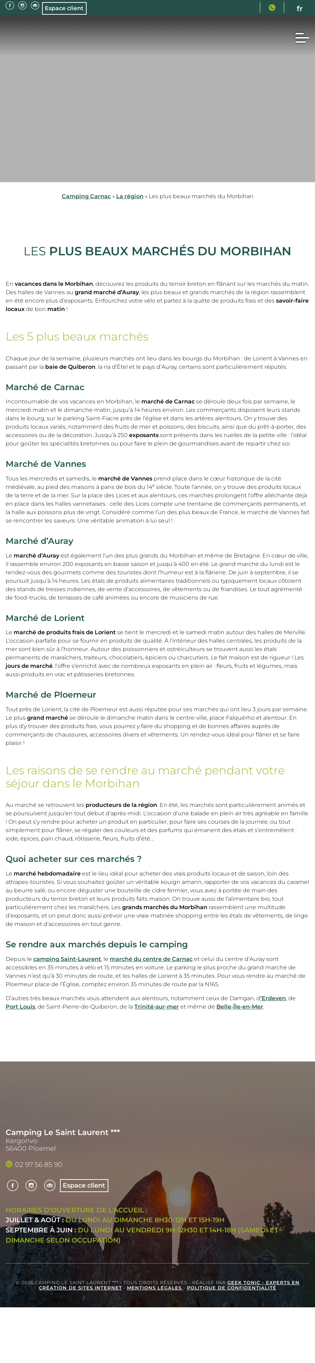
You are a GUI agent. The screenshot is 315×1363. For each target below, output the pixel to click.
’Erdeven (273, 998)
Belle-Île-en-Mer (239, 1006)
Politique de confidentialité (231, 1288)
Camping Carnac (86, 196)
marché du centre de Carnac (151, 959)
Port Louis (20, 1006)
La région (129, 196)
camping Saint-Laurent (67, 959)
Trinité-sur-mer (156, 1006)
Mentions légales (155, 1288)
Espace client (65, 8)
